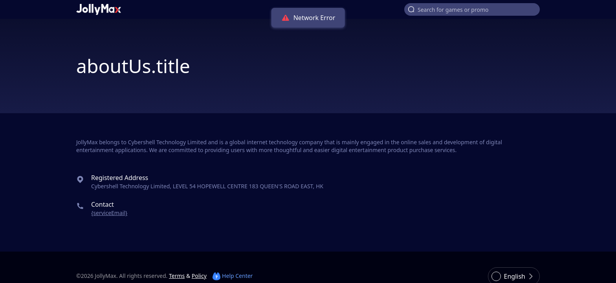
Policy (199, 275)
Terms (177, 275)
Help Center (233, 275)
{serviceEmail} (109, 213)
